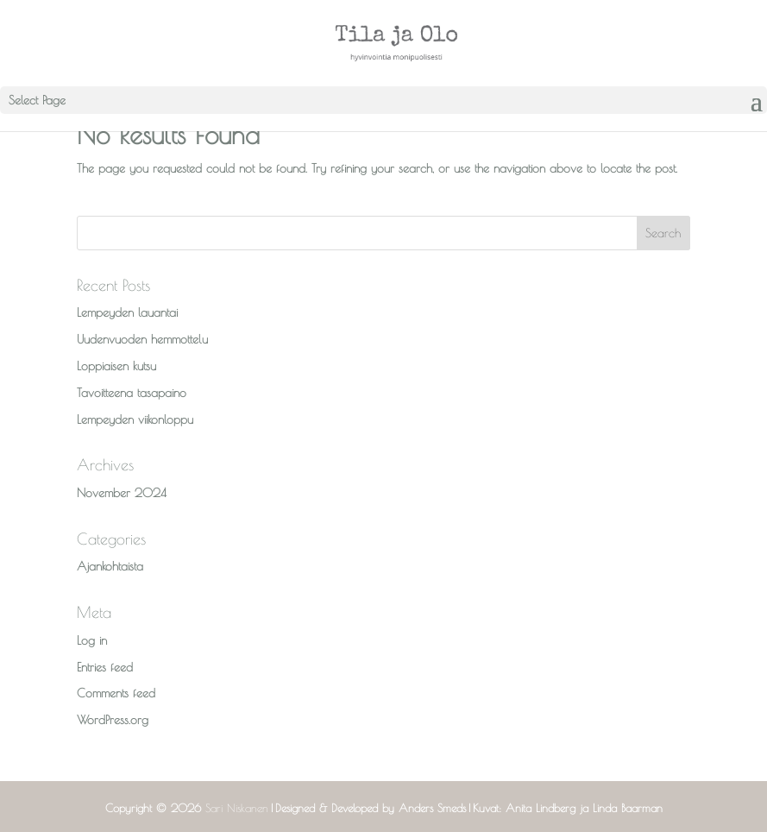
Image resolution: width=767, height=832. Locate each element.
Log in (92, 640)
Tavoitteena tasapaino (131, 393)
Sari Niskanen (236, 808)
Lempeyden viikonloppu (135, 419)
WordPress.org (112, 720)
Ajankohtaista (110, 566)
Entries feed (105, 667)
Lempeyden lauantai (127, 312)
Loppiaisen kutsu (116, 366)
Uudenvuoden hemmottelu (142, 339)
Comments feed (116, 693)
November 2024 (122, 493)
